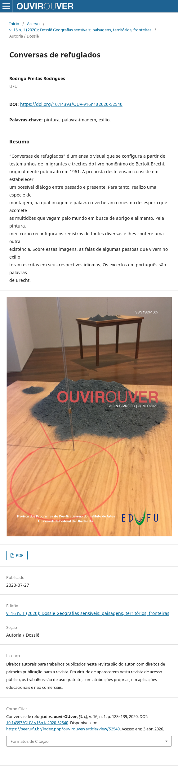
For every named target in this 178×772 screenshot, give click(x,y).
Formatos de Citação (30, 741)
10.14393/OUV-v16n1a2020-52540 (37, 722)
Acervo (33, 23)
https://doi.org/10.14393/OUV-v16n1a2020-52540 (71, 104)
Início (14, 23)
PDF (19, 555)
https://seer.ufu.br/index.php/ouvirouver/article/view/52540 (63, 729)
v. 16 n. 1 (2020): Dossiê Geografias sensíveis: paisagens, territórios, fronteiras (80, 30)
